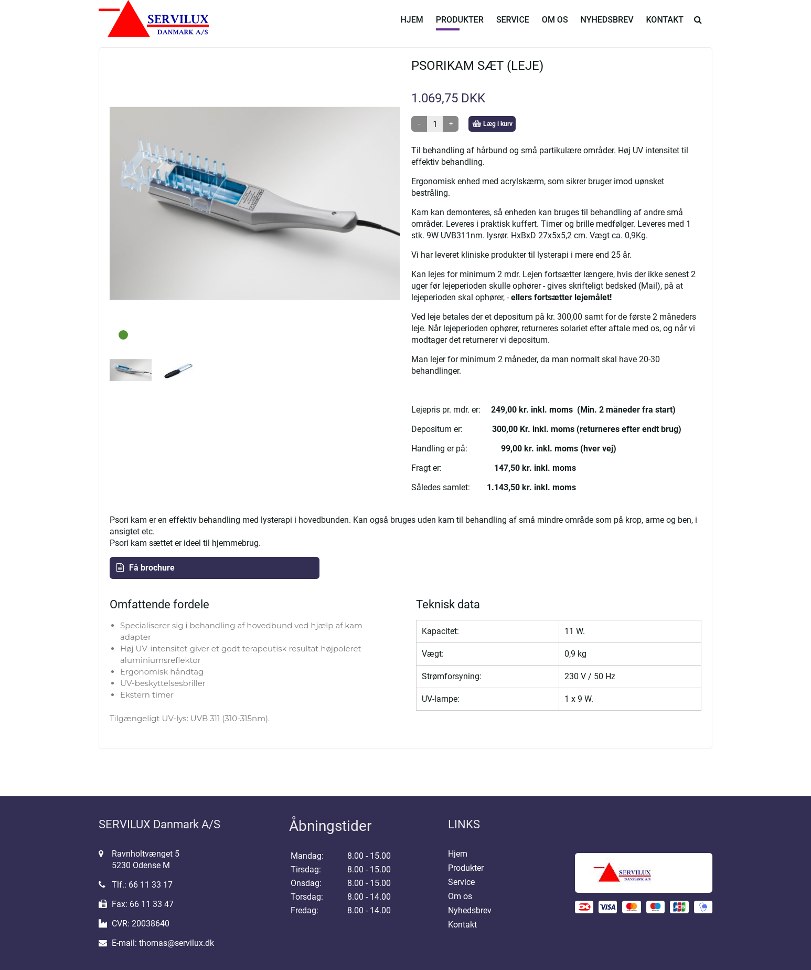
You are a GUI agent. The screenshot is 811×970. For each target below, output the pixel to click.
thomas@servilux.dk (176, 943)
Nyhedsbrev (607, 28)
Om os (555, 28)
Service (512, 28)
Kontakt (665, 28)
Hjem (411, 28)
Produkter (460, 28)
